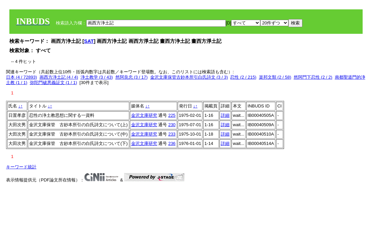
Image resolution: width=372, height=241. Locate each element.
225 (172, 115)
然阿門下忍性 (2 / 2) (313, 77)
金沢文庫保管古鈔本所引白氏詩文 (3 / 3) (189, 77)
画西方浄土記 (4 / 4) (58, 77)
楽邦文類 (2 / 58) (275, 77)
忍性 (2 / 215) (243, 77)
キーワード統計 (21, 166)
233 (172, 134)
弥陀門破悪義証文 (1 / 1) (53, 82)
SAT (89, 41)
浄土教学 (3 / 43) (97, 77)
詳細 (225, 115)
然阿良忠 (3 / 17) (131, 77)
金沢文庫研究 (144, 115)
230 (172, 124)
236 (172, 143)
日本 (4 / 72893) (21, 77)
